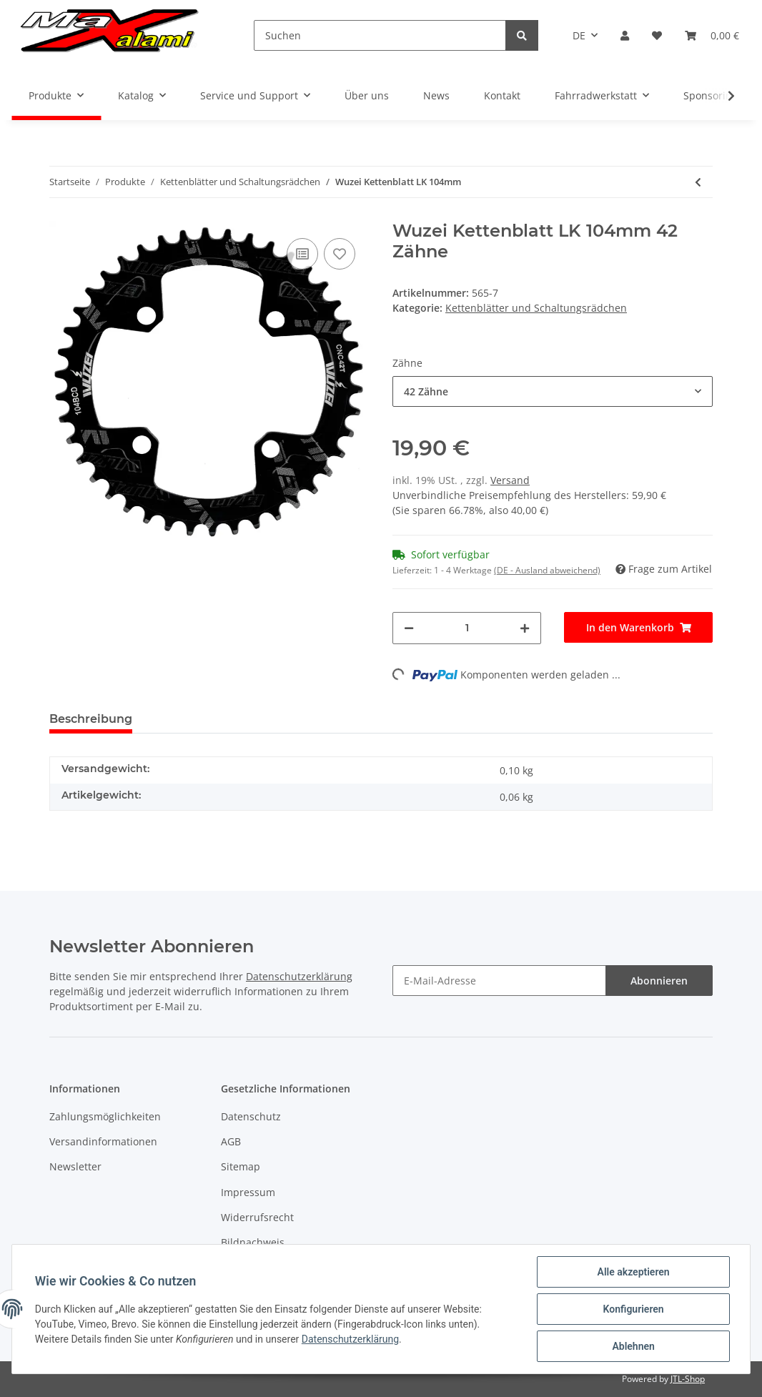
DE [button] (579, 35)
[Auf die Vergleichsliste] (302, 254)
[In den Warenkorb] (638, 627)
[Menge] (467, 628)
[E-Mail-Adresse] (499, 980)
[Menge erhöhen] (524, 628)
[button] (624, 35)
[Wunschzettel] (656, 35)
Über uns (367, 95)
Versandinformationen (103, 1141)
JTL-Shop (688, 1379)
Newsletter (75, 1166)
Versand (510, 480)
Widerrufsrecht (257, 1217)
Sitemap (240, 1166)
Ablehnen (633, 1346)
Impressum (248, 1192)
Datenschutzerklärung (299, 976)
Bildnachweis (252, 1242)
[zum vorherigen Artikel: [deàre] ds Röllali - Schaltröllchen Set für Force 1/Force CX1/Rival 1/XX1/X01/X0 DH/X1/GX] (698, 182)
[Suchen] (380, 35)
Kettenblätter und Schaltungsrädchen (536, 308)
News (436, 95)
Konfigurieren (633, 1309)
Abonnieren (659, 980)
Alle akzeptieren (633, 1272)
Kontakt (502, 95)
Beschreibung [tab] (90, 719)
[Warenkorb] (712, 35)
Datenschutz (251, 1116)
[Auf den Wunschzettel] (339, 254)
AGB (231, 1141)
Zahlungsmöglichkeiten (105, 1116)
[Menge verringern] (409, 628)
